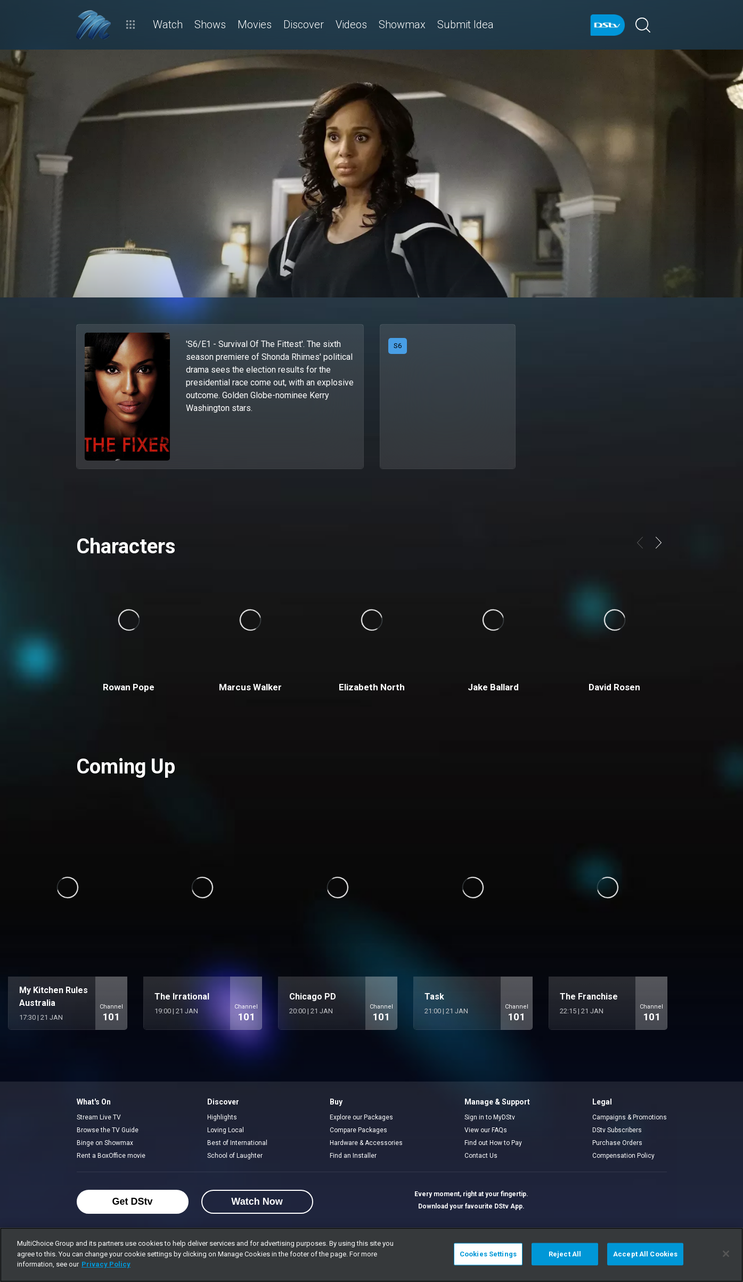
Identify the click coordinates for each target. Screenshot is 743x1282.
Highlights (222, 1117)
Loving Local (225, 1130)
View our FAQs (485, 1130)
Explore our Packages (361, 1117)
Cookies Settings (488, 1254)
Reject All (565, 1254)
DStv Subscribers (617, 1130)
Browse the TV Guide (107, 1130)
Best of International (237, 1143)
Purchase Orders (617, 1143)
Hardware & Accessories (366, 1143)
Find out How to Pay (493, 1143)
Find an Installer (353, 1155)
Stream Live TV (99, 1117)
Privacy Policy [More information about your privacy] (105, 1264)
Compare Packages (358, 1130)
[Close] (726, 1253)
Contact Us (480, 1155)
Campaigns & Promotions (629, 1117)
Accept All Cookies (645, 1254)
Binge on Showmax (105, 1143)
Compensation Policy (623, 1155)
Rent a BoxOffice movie (111, 1155)
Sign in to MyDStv (489, 1117)
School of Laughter (235, 1155)
